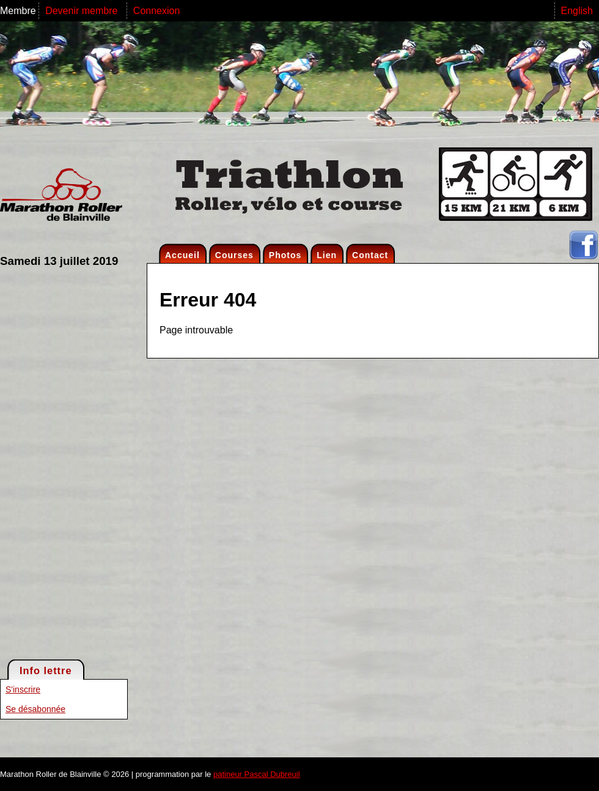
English (577, 11)
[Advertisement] (49, 462)
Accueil (182, 255)
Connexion (156, 11)
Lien (327, 255)
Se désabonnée (35, 709)
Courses (234, 255)
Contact (370, 255)
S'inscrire (23, 689)
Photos (285, 255)
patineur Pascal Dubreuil (256, 774)
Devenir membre (82, 11)
